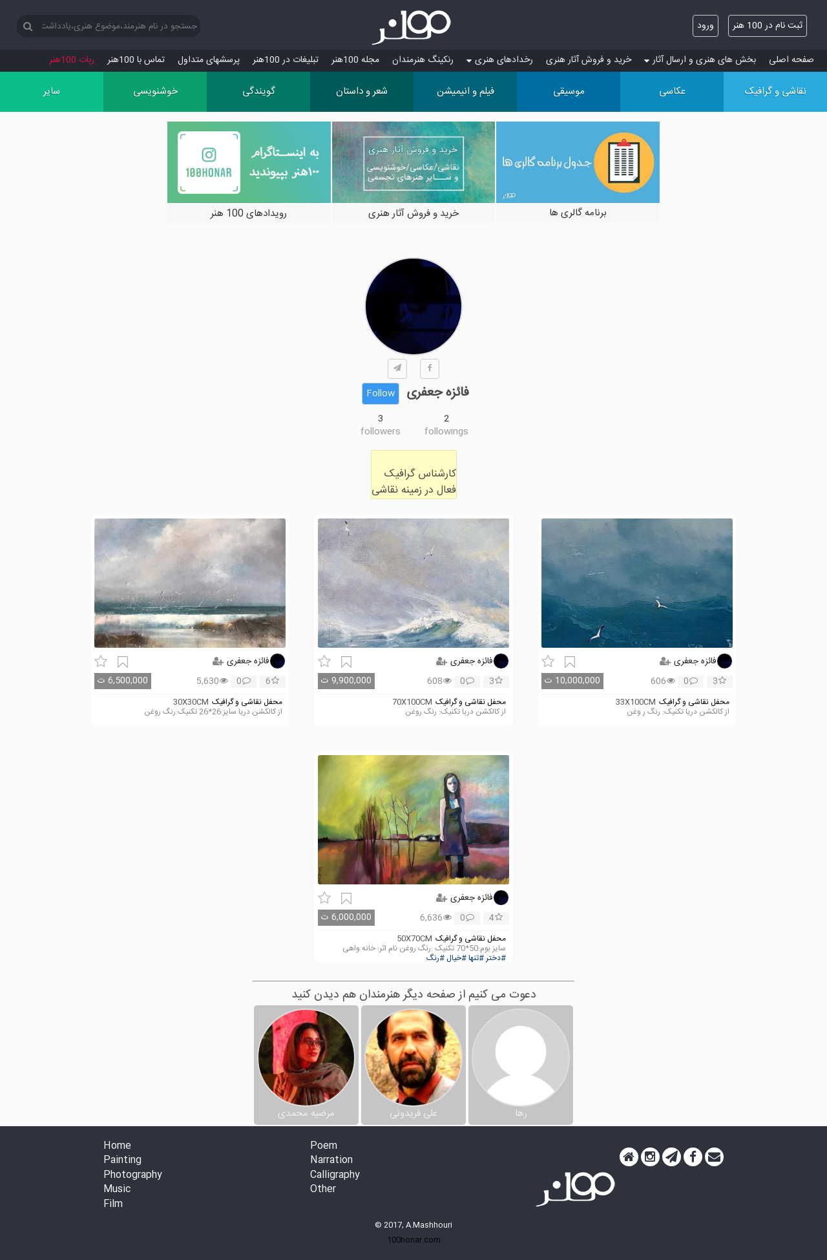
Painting (122, 1160)
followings (446, 431)
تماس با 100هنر (136, 60)
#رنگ (435, 958)
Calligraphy (335, 1175)
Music (117, 1189)
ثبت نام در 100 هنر (767, 26)
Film (113, 1204)
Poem (323, 1146)
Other (323, 1189)
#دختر (496, 958)
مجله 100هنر (355, 60)
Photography (132, 1175)
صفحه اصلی (791, 60)
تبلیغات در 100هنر (286, 60)
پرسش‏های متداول (209, 60)
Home (117, 1146)
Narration (331, 1160)
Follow (380, 393)
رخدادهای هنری (499, 60)
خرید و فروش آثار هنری (588, 60)
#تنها (476, 958)
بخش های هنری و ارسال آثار (700, 60)
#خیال (456, 958)
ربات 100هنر (71, 60)
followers (381, 431)
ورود (705, 26)
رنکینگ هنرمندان (423, 60)
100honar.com (414, 1240)
